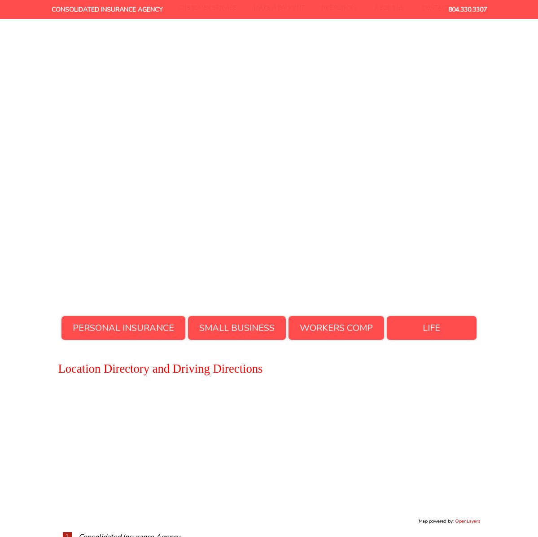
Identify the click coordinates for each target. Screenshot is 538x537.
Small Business (237, 328)
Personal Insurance (123, 328)
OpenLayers (467, 521)
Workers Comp (336, 328)
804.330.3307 (467, 9)
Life (431, 328)
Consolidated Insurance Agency (107, 9)
